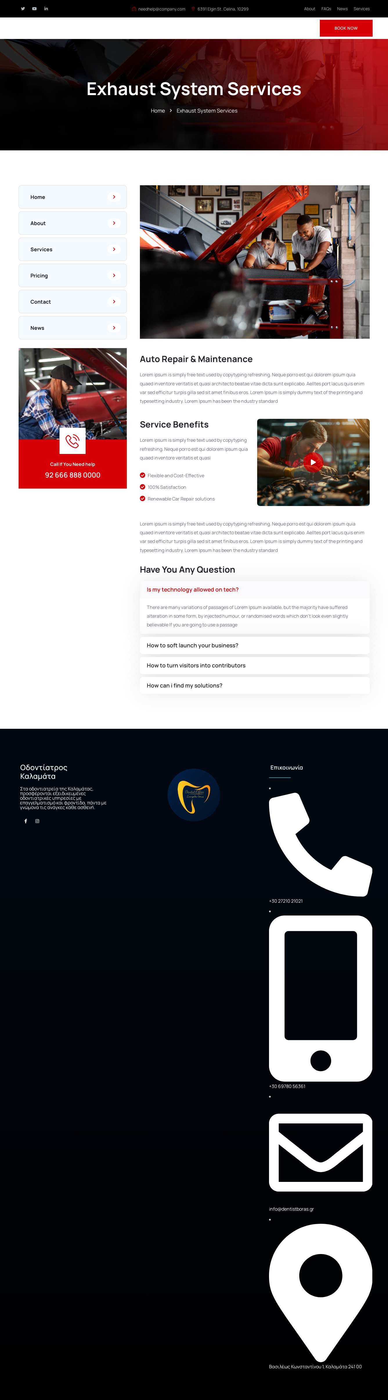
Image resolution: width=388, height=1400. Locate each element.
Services (362, 8)
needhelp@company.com (158, 9)
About (309, 8)
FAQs (326, 8)
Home (75, 197)
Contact (75, 301)
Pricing (75, 275)
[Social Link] (23, 8)
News (342, 8)
